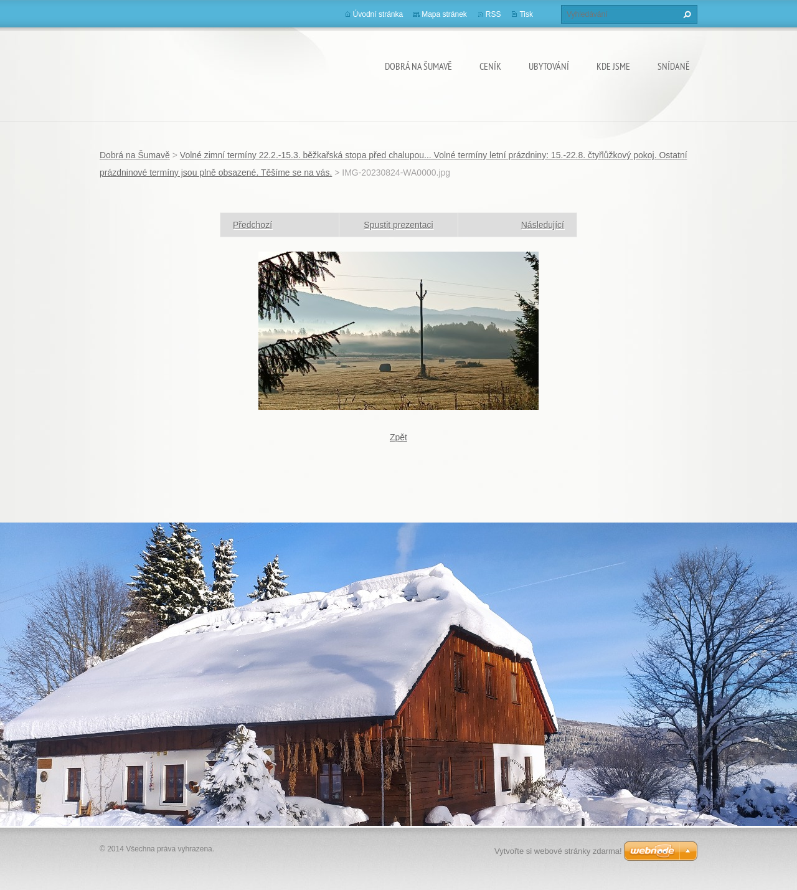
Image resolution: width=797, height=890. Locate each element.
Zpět (398, 437)
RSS (493, 14)
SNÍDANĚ (674, 66)
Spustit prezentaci (398, 225)
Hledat (685, 14)
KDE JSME (613, 66)
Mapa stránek (444, 14)
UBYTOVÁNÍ (549, 66)
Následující (542, 225)
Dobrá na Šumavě (418, 66)
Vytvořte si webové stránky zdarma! (558, 851)
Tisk (526, 14)
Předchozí (252, 225)
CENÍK (490, 66)
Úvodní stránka (378, 14)
